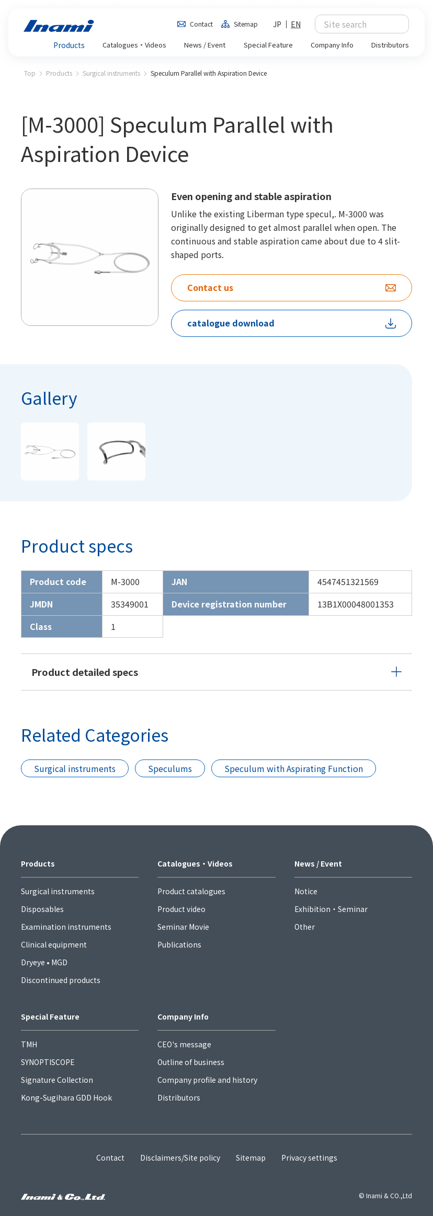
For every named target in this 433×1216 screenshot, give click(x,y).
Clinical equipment (54, 944)
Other (304, 926)
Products (59, 72)
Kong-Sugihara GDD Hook (66, 1097)
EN (296, 24)
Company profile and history (207, 1079)
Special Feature (50, 1016)
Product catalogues (191, 891)
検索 (395, 24)
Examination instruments (66, 926)
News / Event (318, 863)
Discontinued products (60, 980)
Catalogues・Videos (195, 863)
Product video (181, 909)
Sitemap (246, 23)
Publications (179, 944)
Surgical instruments (111, 72)
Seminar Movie (183, 926)
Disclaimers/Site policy (180, 1157)
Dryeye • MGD (44, 962)
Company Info (183, 1016)
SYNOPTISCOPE (48, 1062)
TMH (29, 1044)
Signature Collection (57, 1079)
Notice (305, 891)
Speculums (170, 768)
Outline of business (190, 1062)
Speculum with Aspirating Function (293, 768)
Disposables (42, 909)
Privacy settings (309, 1157)
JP (277, 24)
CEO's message (184, 1044)
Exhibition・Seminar (331, 909)
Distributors (178, 1097)
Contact (201, 23)
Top (30, 72)
